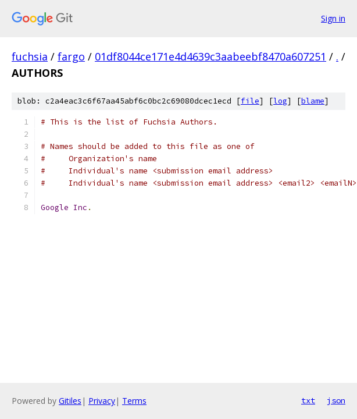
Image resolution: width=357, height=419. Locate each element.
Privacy (101, 400)
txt (308, 400)
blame (312, 101)
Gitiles (70, 400)
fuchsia (30, 56)
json (336, 400)
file (250, 101)
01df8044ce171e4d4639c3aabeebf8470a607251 (210, 56)
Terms (134, 400)
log (280, 101)
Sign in (333, 18)
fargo (71, 56)
